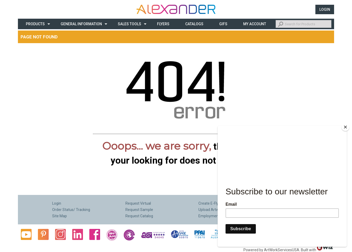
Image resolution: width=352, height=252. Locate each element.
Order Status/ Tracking (71, 209)
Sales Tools (129, 24)
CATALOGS (194, 24)
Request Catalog (139, 216)
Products (35, 24)
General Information (81, 24)
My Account (254, 24)
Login (324, 9)
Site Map (59, 216)
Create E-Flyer (210, 203)
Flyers (163, 24)
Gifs (223, 24)
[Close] (345, 127)
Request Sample (139, 209)
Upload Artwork (211, 209)
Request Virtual (138, 203)
